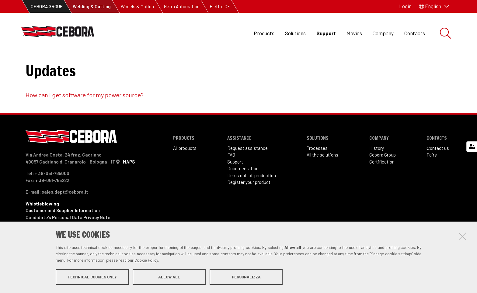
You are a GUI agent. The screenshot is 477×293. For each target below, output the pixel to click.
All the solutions (322, 175)
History (376, 168)
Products (264, 33)
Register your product (248, 202)
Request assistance (247, 168)
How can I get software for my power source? (85, 115)
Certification (382, 182)
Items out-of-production (251, 195)
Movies (354, 33)
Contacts (414, 33)
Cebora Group (382, 175)
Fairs (432, 175)
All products (185, 168)
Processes (317, 168)
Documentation (243, 188)
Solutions (295, 33)
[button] (433, 6)
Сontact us (438, 168)
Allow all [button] (169, 277)
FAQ (231, 175)
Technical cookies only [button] (92, 277)
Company (383, 33)
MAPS (129, 182)
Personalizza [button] (246, 277)
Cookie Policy (146, 260)
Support (326, 33)
